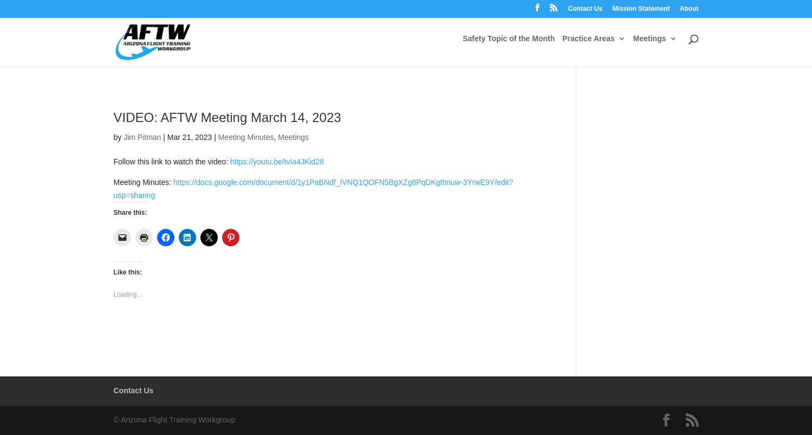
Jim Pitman (142, 137)
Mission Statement (641, 8)
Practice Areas (588, 39)
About (689, 8)
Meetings (649, 39)
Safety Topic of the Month (509, 39)
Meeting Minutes (246, 137)
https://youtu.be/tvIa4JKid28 (277, 161)
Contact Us (585, 8)
